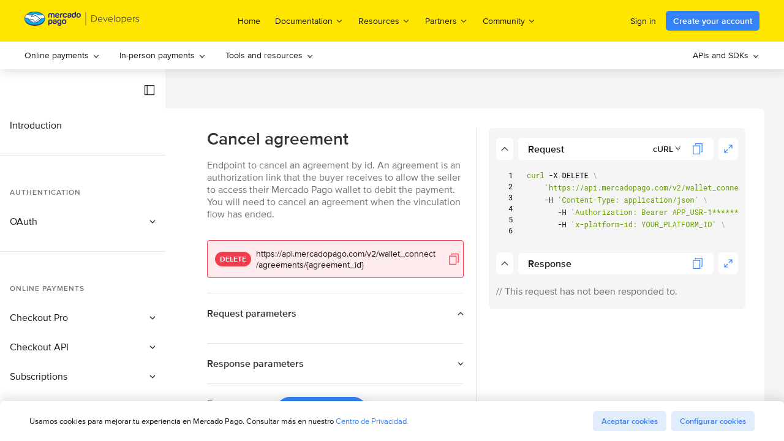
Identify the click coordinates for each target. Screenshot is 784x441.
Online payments (62, 55)
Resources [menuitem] (384, 20)
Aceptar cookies (629, 421)
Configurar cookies (713, 421)
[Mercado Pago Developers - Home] (82, 21)
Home (249, 21)
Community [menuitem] (509, 20)
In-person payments (162, 55)
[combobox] (667, 149)
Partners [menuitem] (446, 20)
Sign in (643, 21)
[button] (149, 90)
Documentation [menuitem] (309, 20)
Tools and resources (269, 55)
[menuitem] (62, 55)
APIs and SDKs (726, 55)
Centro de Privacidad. (372, 421)
